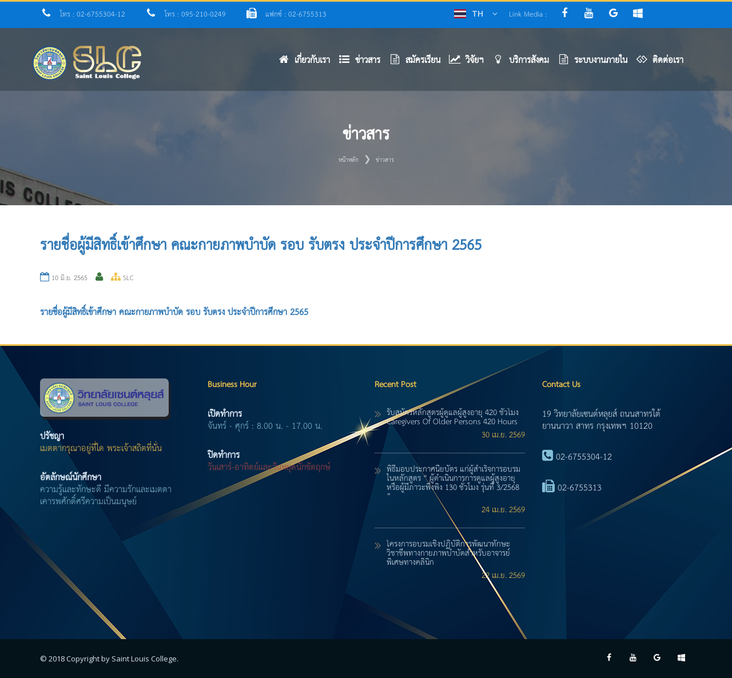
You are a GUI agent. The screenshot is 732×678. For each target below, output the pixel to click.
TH (477, 13)
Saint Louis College (144, 658)
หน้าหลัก (349, 160)
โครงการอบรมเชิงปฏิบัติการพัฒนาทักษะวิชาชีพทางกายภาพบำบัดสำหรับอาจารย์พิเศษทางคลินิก (448, 553)
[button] (364, 63)
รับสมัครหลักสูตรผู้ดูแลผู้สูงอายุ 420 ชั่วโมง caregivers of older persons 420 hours (453, 417)
